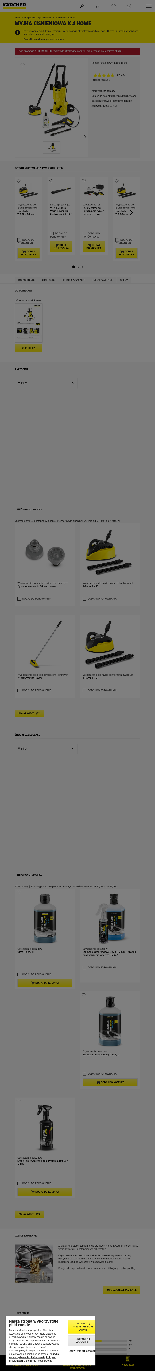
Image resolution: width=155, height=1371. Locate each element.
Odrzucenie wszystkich (83, 1340)
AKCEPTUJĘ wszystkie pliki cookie (83, 1327)
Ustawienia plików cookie (83, 1351)
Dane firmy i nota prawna (38, 1361)
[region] (50, 1340)
